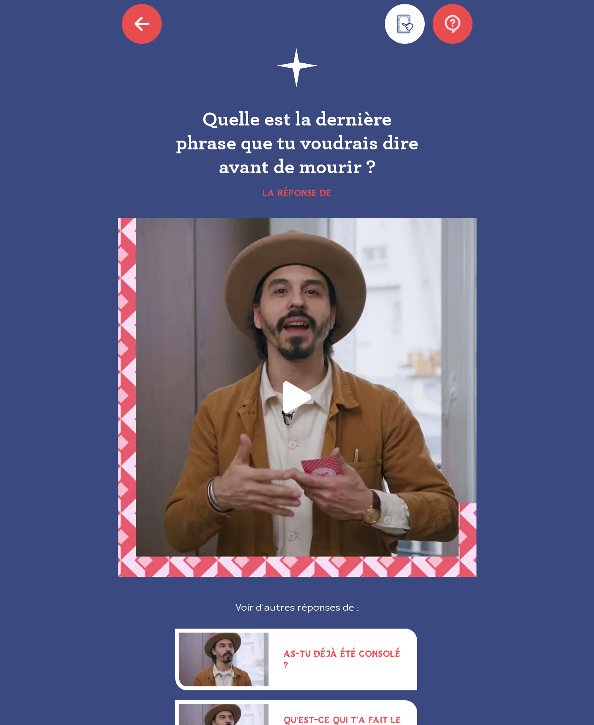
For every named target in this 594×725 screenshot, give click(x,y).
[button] (297, 397)
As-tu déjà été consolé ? (342, 659)
